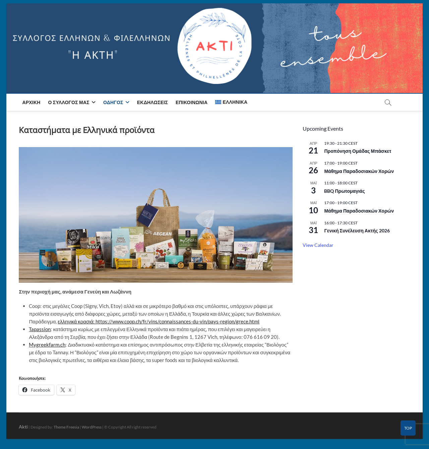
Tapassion (40, 329)
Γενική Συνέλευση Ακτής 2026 (356, 230)
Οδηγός (113, 102)
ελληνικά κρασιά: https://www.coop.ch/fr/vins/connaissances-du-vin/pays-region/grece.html (158, 321)
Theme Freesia (66, 427)
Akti (23, 427)
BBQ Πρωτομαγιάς (344, 191)
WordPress (92, 427)
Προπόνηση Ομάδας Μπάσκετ (357, 151)
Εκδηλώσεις (152, 102)
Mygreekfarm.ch (47, 345)
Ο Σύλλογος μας (68, 102)
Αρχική (31, 102)
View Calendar (318, 245)
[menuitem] (231, 102)
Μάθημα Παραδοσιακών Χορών (359, 171)
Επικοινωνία (191, 102)
